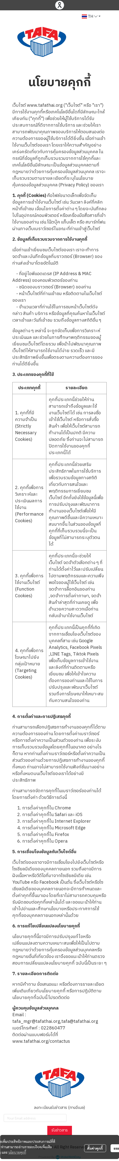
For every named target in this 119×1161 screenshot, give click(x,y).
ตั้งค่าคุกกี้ (95, 1148)
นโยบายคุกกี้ (17, 1152)
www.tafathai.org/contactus (41, 1041)
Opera (61, 841)
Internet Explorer (73, 821)
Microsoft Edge (70, 828)
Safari (61, 815)
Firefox (62, 834)
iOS (79, 815)
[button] (91, 16)
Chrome (63, 808)
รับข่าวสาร (59, 1130)
